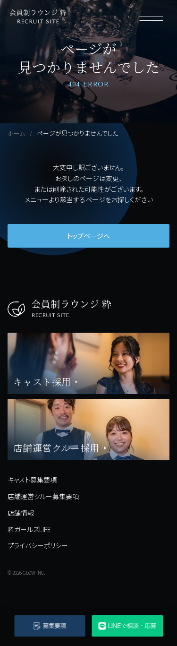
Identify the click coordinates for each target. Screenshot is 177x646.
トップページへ (88, 236)
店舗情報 (21, 512)
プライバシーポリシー (38, 545)
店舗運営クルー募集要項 (43, 496)
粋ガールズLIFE (29, 529)
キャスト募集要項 (32, 479)
